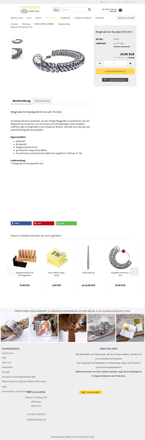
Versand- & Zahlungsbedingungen (19, 376)
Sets (29, 18)
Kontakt (6, 372)
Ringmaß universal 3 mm (120, 274)
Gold (38, 18)
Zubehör (65, 18)
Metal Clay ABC (126, 18)
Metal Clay (17, 18)
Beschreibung (21, 101)
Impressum (7, 353)
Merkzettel (129, 2)
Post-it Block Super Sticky (56, 274)
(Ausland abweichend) (122, 47)
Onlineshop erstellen (61, 436)
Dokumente (42, 101)
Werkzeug (51, 18)
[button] (105, 2)
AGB (4, 386)
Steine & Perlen (82, 18)
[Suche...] (56, 9)
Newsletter (7, 367)
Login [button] (117, 2)
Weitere (99, 18)
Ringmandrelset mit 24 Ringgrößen (24, 274)
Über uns (6, 362)
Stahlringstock (88, 272)
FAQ (4, 357)
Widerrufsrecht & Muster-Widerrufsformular (24, 381)
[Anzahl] (115, 63)
